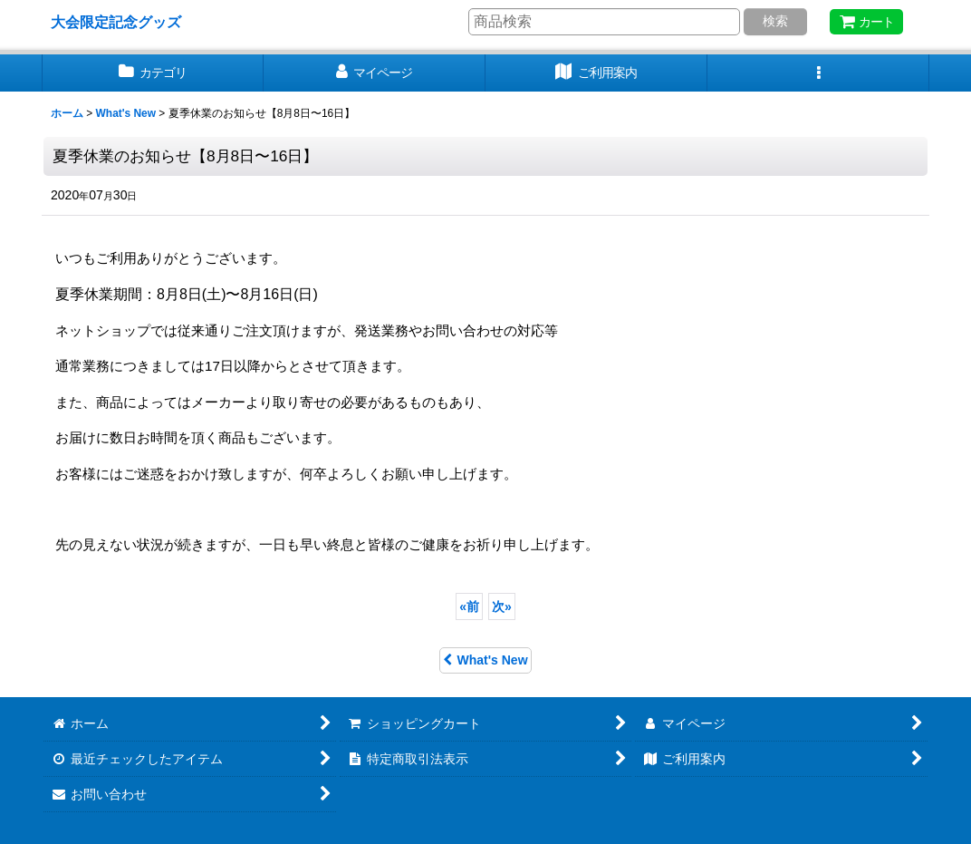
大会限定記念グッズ (116, 22)
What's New (485, 660)
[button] (818, 73)
